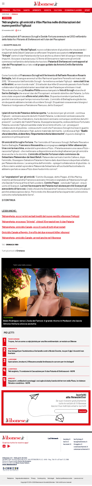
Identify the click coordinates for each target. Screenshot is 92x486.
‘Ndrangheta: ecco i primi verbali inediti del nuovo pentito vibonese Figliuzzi (40, 216)
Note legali (51, 478)
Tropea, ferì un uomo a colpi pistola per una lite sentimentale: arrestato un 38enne (42, 341)
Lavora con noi (78, 478)
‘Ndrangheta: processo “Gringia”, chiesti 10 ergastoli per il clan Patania (38, 221)
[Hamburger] (3, 4)
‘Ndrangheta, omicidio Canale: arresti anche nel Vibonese (31, 237)
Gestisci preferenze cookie (64, 478)
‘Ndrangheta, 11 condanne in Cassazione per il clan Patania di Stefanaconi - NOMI (41, 371)
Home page (5, 14)
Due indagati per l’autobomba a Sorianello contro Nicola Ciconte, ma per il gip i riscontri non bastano (46, 352)
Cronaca (15, 14)
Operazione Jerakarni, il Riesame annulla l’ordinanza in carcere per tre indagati (41, 361)
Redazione (10, 478)
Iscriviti (82, 411)
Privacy (33, 478)
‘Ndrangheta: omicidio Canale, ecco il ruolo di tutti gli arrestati (33, 226)
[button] (87, 15)
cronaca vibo (12, 244)
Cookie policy (41, 478)
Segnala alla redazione (22, 478)
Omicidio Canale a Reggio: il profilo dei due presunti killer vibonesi (35, 232)
